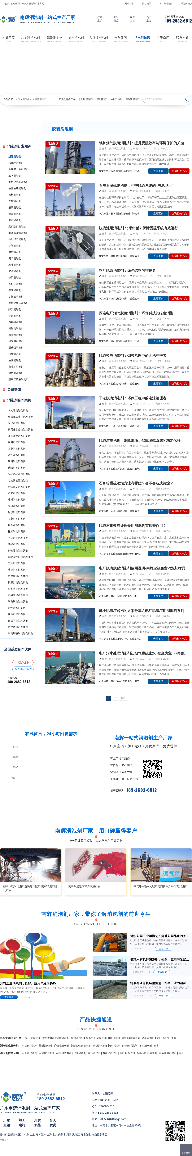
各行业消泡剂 (166, 3)
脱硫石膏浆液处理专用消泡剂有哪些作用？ (132, 526)
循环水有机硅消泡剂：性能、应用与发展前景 (160, 959)
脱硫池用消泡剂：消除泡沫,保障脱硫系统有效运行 (138, 228)
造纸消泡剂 (14, 220)
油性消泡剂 (14, 360)
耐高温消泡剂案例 (18, 588)
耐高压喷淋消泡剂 (18, 379)
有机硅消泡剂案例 (18, 537)
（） (113, 1152)
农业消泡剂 (14, 264)
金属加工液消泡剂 (18, 169)
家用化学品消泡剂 (18, 182)
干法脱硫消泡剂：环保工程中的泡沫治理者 (132, 398)
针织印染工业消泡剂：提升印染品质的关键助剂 (160, 936)
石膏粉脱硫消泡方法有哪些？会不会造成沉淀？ (136, 483)
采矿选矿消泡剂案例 (19, 474)
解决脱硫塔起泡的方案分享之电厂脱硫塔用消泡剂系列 (141, 611)
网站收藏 (129, 3)
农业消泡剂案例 (17, 518)
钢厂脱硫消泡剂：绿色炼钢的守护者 (127, 271)
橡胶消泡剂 (14, 277)
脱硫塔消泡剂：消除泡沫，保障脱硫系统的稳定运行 (139, 441)
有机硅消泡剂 (15, 284)
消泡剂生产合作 (23, 669)
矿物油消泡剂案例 (18, 550)
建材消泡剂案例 (17, 499)
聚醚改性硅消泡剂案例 (20, 557)
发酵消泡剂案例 (17, 448)
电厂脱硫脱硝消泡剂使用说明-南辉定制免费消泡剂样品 (142, 568)
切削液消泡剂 (132, 99)
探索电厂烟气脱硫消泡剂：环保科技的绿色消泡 (136, 313)
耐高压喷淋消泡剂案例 (20, 633)
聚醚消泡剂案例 (17, 544)
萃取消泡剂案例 (17, 493)
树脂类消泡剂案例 (18, 582)
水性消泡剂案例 (17, 608)
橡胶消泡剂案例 (17, 531)
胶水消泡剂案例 (17, 423)
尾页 (123, 698)
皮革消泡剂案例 (17, 525)
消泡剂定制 (23, 662)
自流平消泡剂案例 (18, 620)
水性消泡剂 (14, 354)
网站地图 (146, 3)
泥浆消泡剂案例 (17, 512)
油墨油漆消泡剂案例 (19, 436)
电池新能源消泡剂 (18, 233)
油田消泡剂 (14, 213)
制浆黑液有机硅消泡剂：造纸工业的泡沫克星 (160, 983)
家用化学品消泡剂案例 (20, 429)
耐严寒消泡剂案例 (18, 627)
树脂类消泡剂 (15, 328)
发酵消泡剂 (14, 201)
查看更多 (158, 171)
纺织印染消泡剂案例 (19, 486)
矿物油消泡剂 (15, 296)
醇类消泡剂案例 (17, 563)
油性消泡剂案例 (17, 614)
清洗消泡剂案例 (17, 455)
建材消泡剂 (14, 252)
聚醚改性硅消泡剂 (18, 303)
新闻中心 (27, 99)
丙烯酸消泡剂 (15, 322)
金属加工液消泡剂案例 (20, 416)
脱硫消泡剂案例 (17, 506)
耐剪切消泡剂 (15, 347)
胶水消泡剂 (14, 175)
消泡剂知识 (186, 3)
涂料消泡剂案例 (17, 442)
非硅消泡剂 (14, 315)
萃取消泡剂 (14, 245)
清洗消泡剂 (102, 99)
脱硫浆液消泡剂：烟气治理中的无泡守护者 (132, 356)
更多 (173, 1038)
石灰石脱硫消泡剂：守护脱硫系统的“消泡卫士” (136, 186)
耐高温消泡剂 (15, 334)
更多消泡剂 (145, 1045)
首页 (17, 99)
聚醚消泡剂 (14, 290)
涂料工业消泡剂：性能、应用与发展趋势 (28, 983)
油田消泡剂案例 (17, 461)
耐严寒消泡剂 (15, 373)
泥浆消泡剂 (14, 258)
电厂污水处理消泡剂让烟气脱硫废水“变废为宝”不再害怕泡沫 (144, 653)
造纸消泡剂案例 (17, 467)
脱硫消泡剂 (41, 99)
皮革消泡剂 (14, 271)
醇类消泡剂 (14, 309)
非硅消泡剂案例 (17, 569)
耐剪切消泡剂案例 (18, 601)
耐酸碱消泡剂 (15, 341)
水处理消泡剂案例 (18, 410)
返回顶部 (186, 1153)
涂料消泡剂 (116, 99)
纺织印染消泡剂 (17, 239)
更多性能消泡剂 (167, 1053)
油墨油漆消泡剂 (17, 188)
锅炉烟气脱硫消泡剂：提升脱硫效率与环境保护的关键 (141, 143)
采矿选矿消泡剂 (17, 226)
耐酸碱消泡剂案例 (18, 595)
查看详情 (163, 948)
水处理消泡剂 (85, 99)
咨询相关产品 (179, 171)
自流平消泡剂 (15, 366)
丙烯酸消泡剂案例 (18, 576)
